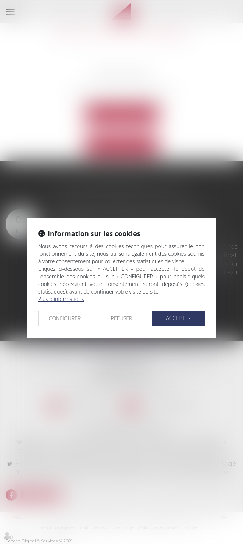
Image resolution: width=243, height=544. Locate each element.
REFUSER (121, 318)
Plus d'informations (61, 299)
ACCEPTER (178, 317)
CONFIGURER (65, 318)
